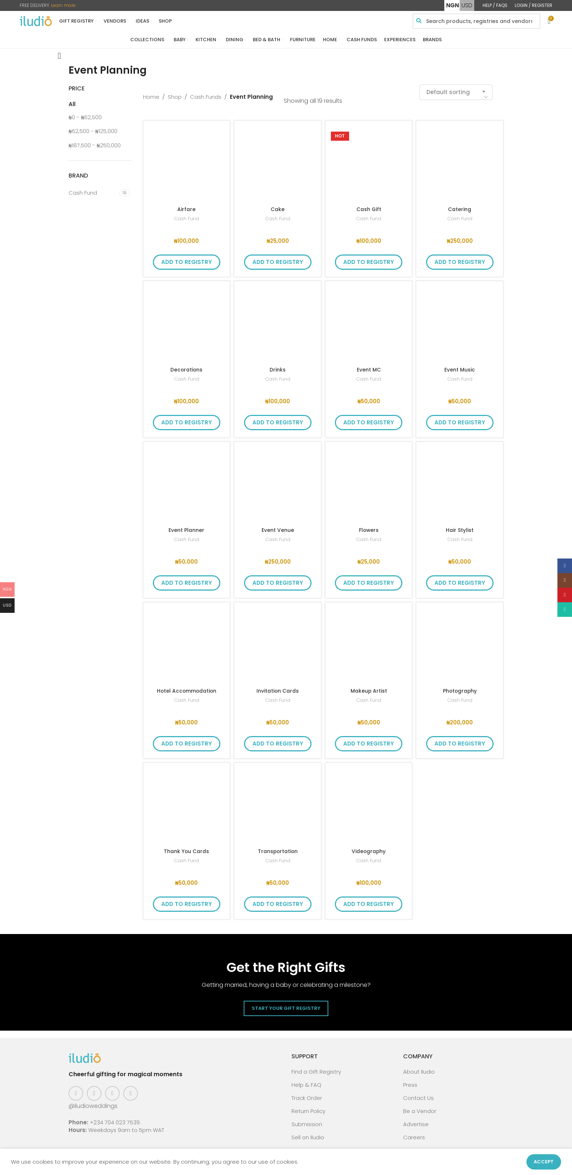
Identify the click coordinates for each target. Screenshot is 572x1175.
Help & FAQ (306, 1080)
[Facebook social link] (76, 1089)
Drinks (277, 365)
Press (410, 1080)
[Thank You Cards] (187, 802)
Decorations (186, 365)
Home (151, 92)
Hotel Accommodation (186, 686)
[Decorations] (187, 320)
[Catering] (460, 160)
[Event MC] (369, 320)
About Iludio (419, 1067)
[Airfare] (187, 160)
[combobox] (456, 88)
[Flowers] (369, 481)
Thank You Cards (186, 847)
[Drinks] (278, 320)
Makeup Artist (369, 686)
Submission (306, 1120)
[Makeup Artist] (369, 641)
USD (466, 5)
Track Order (306, 1093)
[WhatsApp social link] (130, 1089)
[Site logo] (36, 20)
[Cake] (278, 160)
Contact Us (418, 1093)
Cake (277, 205)
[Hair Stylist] (460, 481)
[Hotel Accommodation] (187, 641)
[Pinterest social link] (112, 1089)
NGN (452, 5)
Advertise (416, 1120)
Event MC (369, 365)
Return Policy (308, 1106)
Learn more (63, 5)
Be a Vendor (419, 1106)
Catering (459, 205)
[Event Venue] (278, 481)
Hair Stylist (459, 525)
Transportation (277, 847)
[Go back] (59, 51)
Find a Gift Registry (316, 1067)
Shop (175, 92)
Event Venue (277, 525)
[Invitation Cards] (278, 641)
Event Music (459, 365)
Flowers (368, 525)
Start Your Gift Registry (286, 1003)
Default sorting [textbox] (448, 88)
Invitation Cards (277, 686)
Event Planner (186, 525)
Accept (544, 1161)
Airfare (186, 205)
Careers (414, 1133)
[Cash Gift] (369, 160)
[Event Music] (460, 320)
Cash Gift (369, 205)
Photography (460, 686)
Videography (368, 847)
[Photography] (460, 641)
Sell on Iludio (307, 1133)
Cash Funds (205, 92)
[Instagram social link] (94, 1089)
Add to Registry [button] (186, 257)
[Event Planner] (187, 481)
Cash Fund (187, 214)
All (72, 100)
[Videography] (369, 802)
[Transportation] (278, 802)
